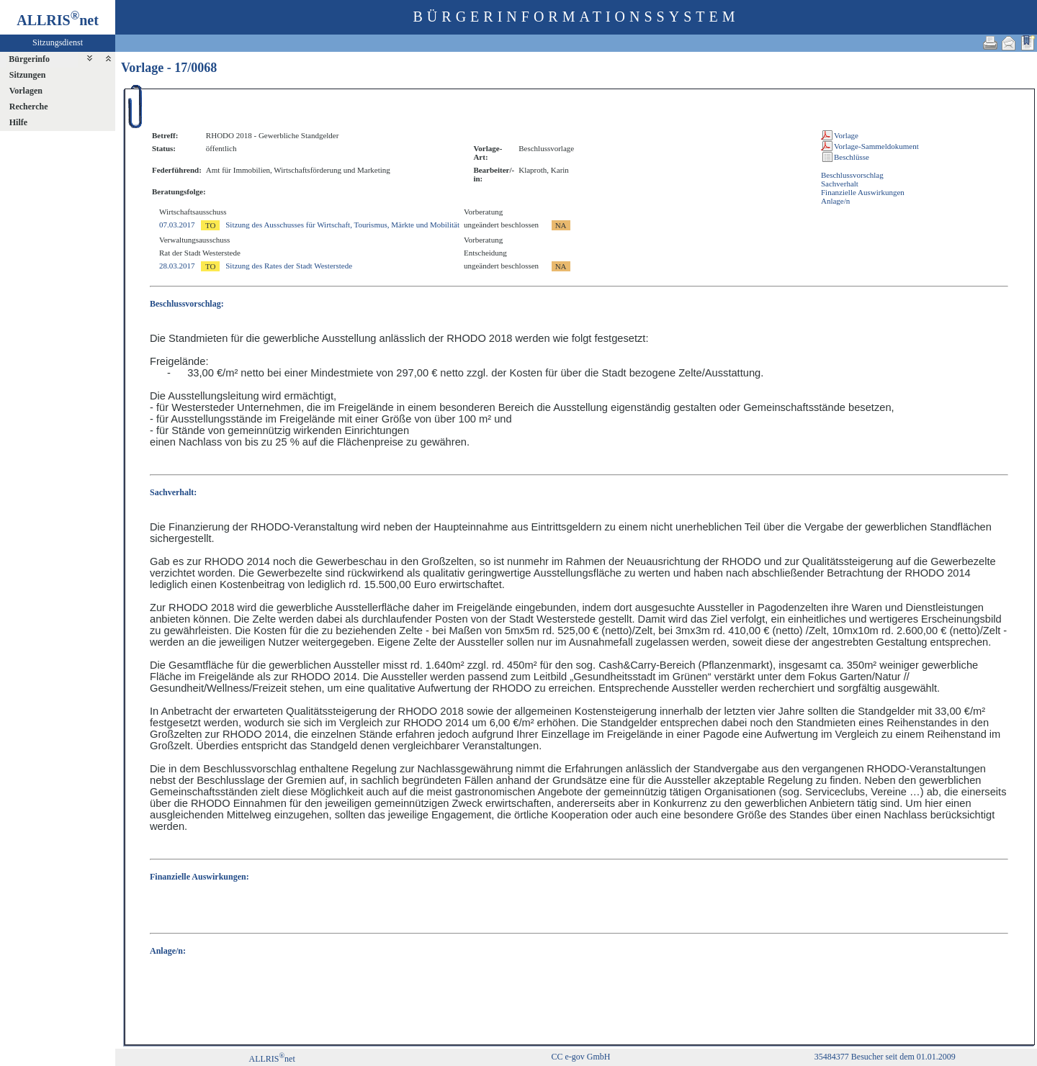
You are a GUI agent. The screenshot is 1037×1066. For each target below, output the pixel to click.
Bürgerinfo (29, 59)
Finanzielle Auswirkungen (862, 192)
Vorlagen (25, 91)
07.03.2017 (177, 224)
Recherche (28, 106)
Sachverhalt (839, 183)
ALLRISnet (271, 1059)
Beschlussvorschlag (852, 175)
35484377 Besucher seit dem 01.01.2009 (885, 1057)
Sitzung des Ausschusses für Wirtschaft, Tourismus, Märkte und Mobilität (342, 224)
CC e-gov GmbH (580, 1057)
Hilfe (18, 122)
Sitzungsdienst (57, 42)
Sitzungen (27, 75)
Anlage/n (835, 201)
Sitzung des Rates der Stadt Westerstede (288, 265)
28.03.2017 (177, 265)
